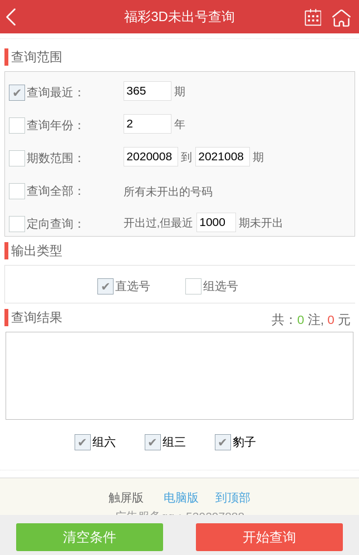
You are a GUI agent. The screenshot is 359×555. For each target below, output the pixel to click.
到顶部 (232, 497)
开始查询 (269, 536)
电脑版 (181, 497)
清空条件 (89, 536)
